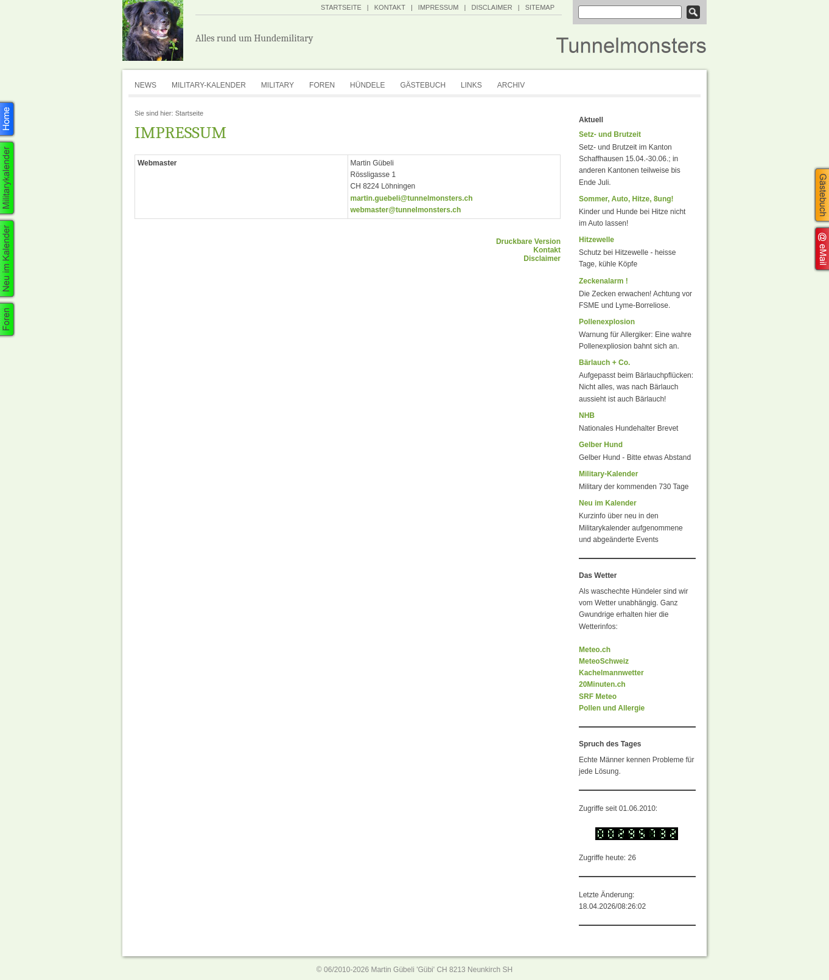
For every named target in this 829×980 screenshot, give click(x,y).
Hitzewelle (596, 239)
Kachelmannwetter (611, 673)
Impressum (438, 7)
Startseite (341, 7)
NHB (587, 415)
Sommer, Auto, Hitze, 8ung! (626, 199)
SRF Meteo (598, 696)
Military (277, 85)
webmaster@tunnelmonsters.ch (406, 210)
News (145, 85)
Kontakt (389, 7)
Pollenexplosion (607, 322)
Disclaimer (491, 7)
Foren (322, 85)
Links (471, 85)
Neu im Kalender (608, 503)
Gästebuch (423, 85)
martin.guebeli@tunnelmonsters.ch (412, 198)
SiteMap (539, 7)
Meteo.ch (594, 649)
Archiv (511, 85)
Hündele (367, 85)
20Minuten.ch (602, 684)
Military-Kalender (209, 85)
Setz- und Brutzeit (610, 134)
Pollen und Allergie (612, 708)
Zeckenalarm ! (603, 281)
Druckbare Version (528, 241)
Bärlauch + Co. (604, 362)
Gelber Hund (601, 444)
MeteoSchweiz (604, 661)
